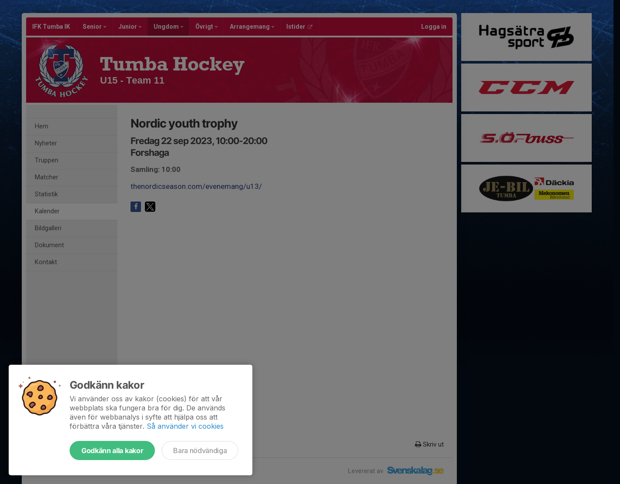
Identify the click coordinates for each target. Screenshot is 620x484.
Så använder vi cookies (185, 426)
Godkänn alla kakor (112, 450)
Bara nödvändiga (200, 450)
